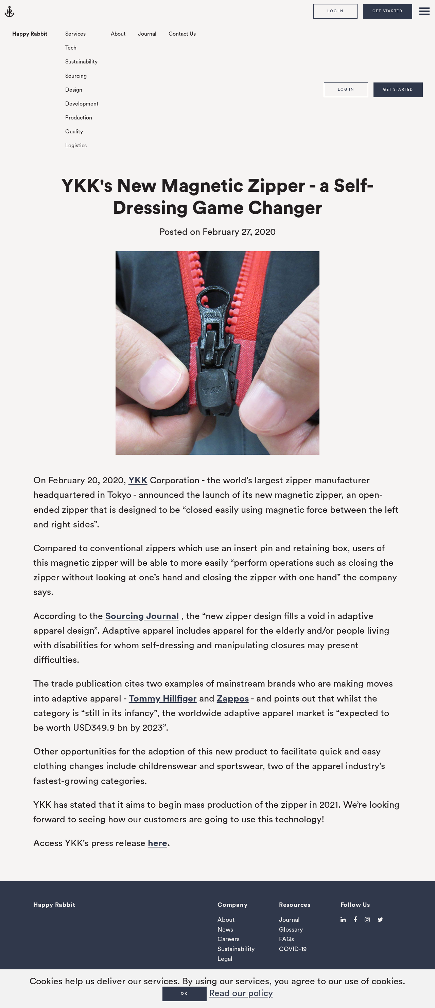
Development (82, 104)
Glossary (291, 930)
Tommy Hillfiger (163, 698)
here (157, 843)
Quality (74, 131)
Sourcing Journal (142, 616)
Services (75, 34)
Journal (147, 34)
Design (73, 90)
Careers (229, 939)
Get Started (387, 11)
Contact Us (182, 34)
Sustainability (81, 61)
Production (78, 117)
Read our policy (241, 993)
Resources (295, 905)
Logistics (76, 145)
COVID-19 (293, 949)
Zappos (233, 698)
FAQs (286, 939)
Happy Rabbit (29, 34)
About (118, 34)
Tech (70, 48)
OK (184, 993)
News (225, 930)
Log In (335, 11)
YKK (137, 480)
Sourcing (76, 76)
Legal (225, 959)
